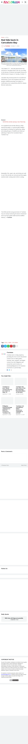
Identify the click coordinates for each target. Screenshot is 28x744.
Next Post (23, 465)
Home (2, 37)
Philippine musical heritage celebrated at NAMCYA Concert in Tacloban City (7, 409)
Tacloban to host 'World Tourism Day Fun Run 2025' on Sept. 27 (7, 389)
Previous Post (5, 465)
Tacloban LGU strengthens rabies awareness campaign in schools (20, 409)
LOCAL (7, 37)
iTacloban (10, 352)
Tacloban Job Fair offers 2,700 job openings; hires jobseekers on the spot (20, 389)
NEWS (9, 342)
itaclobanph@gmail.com (6, 674)
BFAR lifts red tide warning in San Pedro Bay (14, 121)
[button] (2, 2)
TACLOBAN (15, 342)
